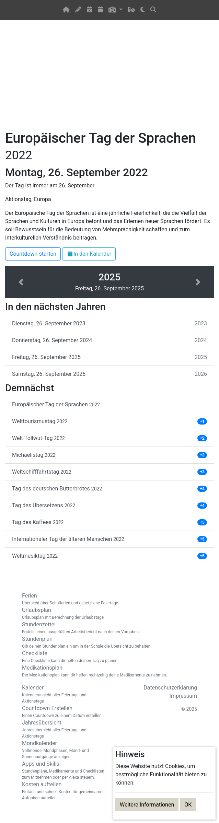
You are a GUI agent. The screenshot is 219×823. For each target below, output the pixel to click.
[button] (115, 10)
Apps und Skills (63, 770)
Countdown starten (33, 254)
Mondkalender (63, 750)
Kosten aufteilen (63, 791)
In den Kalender (89, 254)
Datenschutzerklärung (170, 687)
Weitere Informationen (147, 804)
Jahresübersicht (63, 729)
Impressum (183, 696)
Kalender (63, 694)
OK (188, 804)
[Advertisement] (109, 79)
